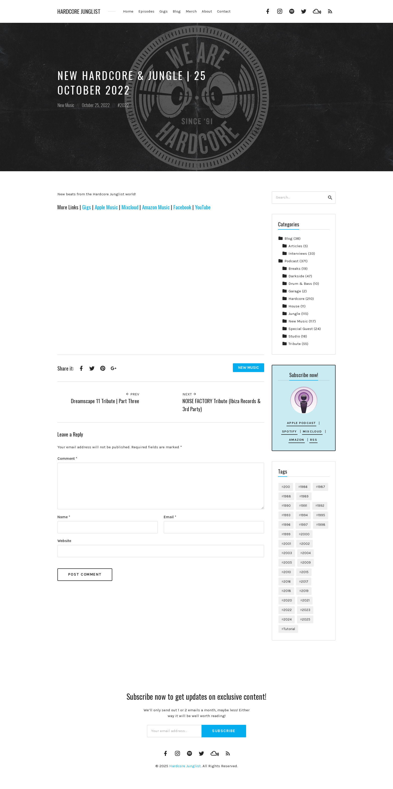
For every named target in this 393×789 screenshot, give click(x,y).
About (207, 11)
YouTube (203, 207)
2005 (287, 562)
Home (128, 11)
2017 (304, 581)
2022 (124, 105)
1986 (304, 487)
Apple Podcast (301, 423)
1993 (286, 515)
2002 (305, 544)
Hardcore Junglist (79, 11)
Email (170, 517)
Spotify (289, 431)
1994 (304, 515)
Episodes (146, 11)
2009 (306, 562)
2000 (305, 534)
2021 (306, 600)
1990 (287, 505)
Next (189, 394)
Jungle (294, 313)
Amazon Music (156, 207)
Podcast (291, 261)
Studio (294, 336)
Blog (177, 11)
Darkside (296, 276)
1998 (321, 525)
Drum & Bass (300, 283)
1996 (286, 525)
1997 (304, 525)
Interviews (297, 253)
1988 (287, 496)
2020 (287, 600)
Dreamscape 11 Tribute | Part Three (105, 401)
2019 (305, 591)
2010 (287, 572)
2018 (287, 591)
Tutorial (289, 629)
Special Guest (300, 328)
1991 (304, 505)
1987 (321, 487)
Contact (224, 11)
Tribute (294, 343)
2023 (306, 610)
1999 (286, 534)
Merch (191, 11)
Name (63, 517)
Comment (67, 458)
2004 (306, 553)
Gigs (163, 11)
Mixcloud (130, 207)
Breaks (294, 268)
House (294, 306)
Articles (295, 246)
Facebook (182, 207)
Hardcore (296, 298)
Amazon (296, 440)
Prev (132, 394)
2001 (287, 544)
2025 (306, 619)
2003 (287, 553)
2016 (287, 581)
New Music (65, 105)
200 (286, 487)
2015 (305, 572)
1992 (320, 505)
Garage (294, 291)
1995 (321, 515)
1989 (305, 496)
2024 (287, 619)
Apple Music (106, 207)
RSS (313, 440)
